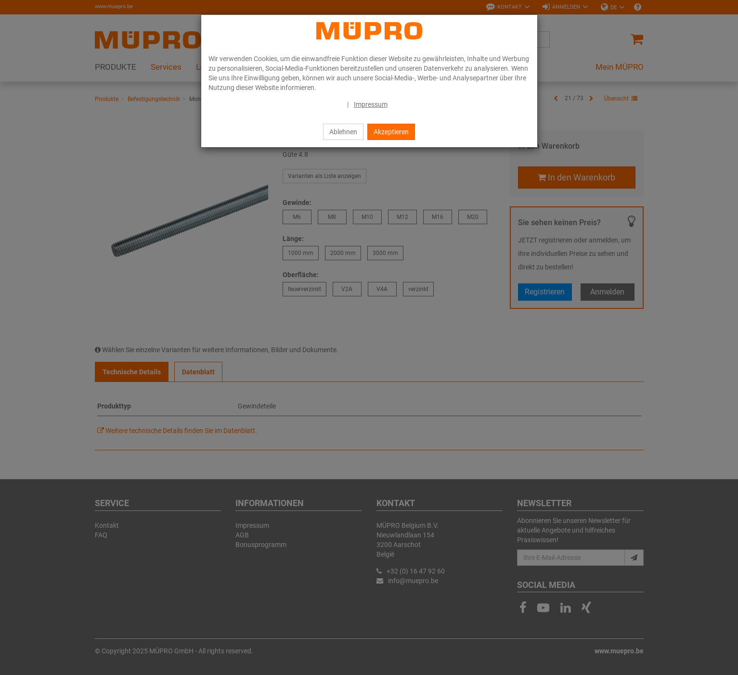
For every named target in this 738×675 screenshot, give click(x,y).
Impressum (371, 104)
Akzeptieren (391, 132)
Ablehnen (343, 132)
